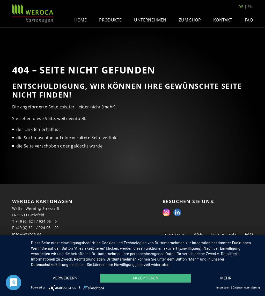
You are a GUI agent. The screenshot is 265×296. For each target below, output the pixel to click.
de (240, 7)
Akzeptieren (145, 278)
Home (80, 20)
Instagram (166, 212)
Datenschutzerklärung (246, 287)
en (250, 7)
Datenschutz (223, 234)
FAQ (249, 20)
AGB (198, 234)
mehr (225, 278)
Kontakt (222, 20)
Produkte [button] (110, 20)
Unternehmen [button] (150, 20)
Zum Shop (190, 20)
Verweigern (65, 278)
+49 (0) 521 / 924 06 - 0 (36, 221)
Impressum (174, 234)
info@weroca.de (27, 234)
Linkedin (177, 212)
